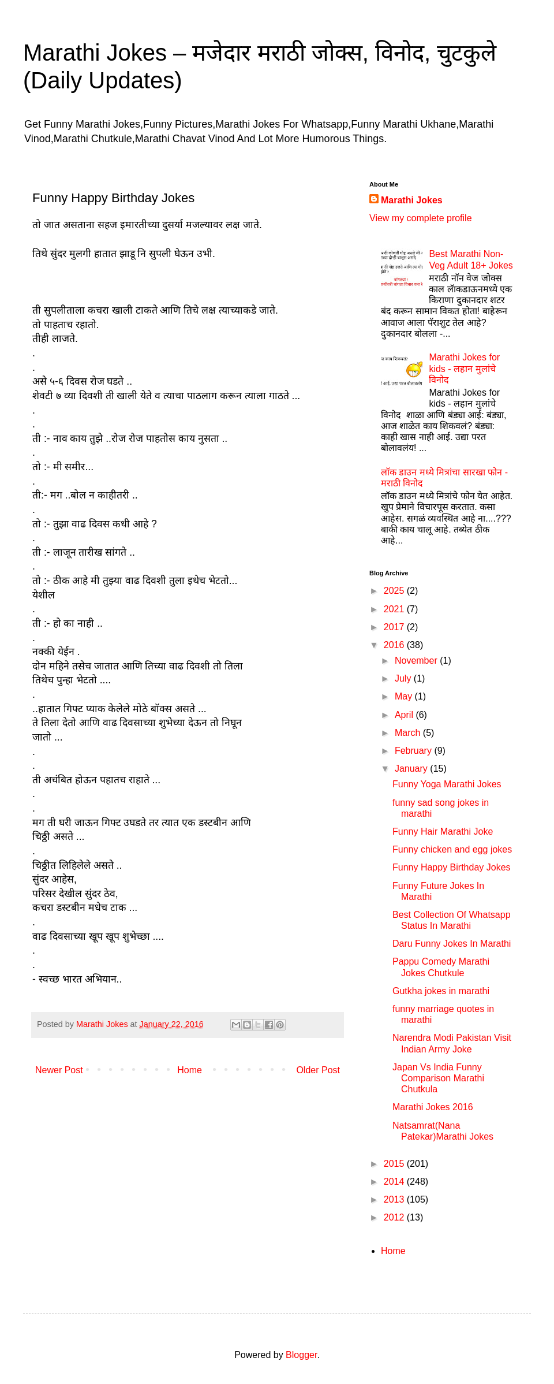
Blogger (301, 1355)
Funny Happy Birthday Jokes (451, 867)
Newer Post (59, 1070)
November (417, 660)
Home (189, 1070)
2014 (395, 1181)
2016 (395, 645)
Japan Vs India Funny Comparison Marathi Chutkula (438, 1078)
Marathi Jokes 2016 (432, 1107)
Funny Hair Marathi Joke (442, 831)
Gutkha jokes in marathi (440, 991)
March (409, 733)
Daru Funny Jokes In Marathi (451, 943)
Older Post (318, 1070)
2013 (395, 1199)
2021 (395, 609)
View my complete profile (420, 218)
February (414, 751)
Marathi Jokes (412, 200)
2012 (395, 1217)
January (412, 768)
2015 (395, 1164)
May (405, 696)
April (405, 715)
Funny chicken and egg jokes (452, 849)
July (404, 678)
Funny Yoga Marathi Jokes (446, 784)
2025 (395, 591)
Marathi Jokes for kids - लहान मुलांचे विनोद (464, 368)
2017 (395, 627)
